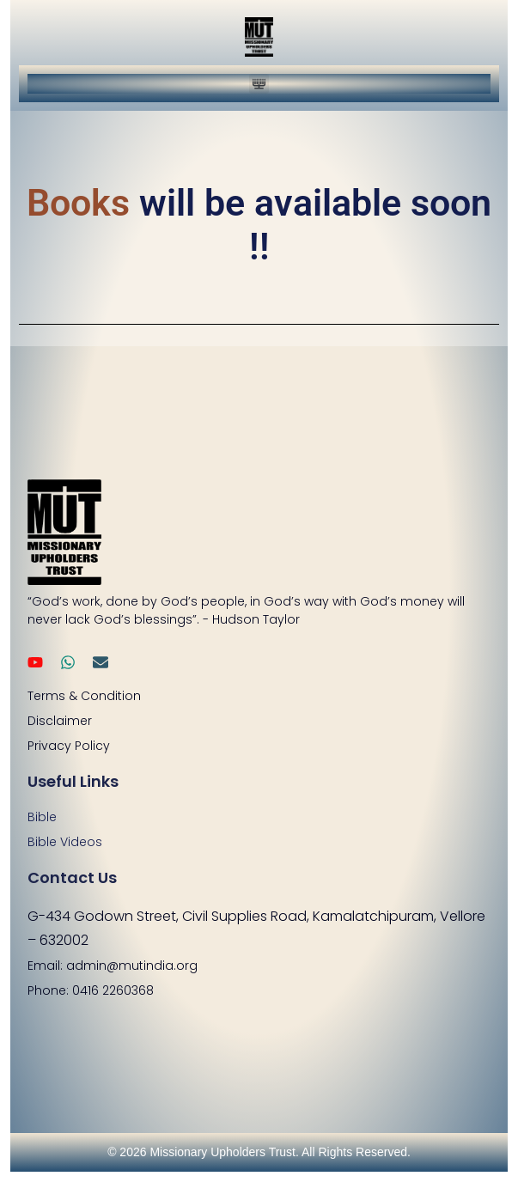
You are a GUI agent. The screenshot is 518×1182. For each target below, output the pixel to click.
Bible (42, 817)
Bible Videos (64, 841)
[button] (259, 84)
